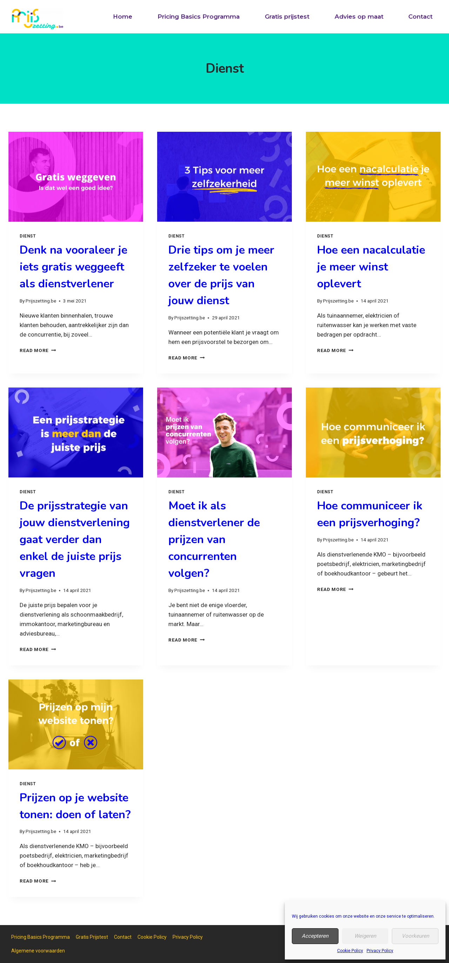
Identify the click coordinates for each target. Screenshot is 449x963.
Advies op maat (359, 16)
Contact (420, 16)
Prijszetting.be (41, 301)
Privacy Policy (380, 950)
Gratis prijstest (287, 16)
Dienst (28, 236)
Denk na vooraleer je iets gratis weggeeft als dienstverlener (73, 266)
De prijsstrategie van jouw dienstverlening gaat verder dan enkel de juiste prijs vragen (75, 539)
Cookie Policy (350, 950)
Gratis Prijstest (92, 937)
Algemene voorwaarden (38, 951)
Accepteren (315, 936)
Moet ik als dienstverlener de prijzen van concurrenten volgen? (214, 539)
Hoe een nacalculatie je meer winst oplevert (371, 266)
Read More (38, 350)
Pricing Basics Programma (199, 16)
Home (122, 16)
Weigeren (365, 936)
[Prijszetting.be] (37, 19)
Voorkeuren (415, 936)
